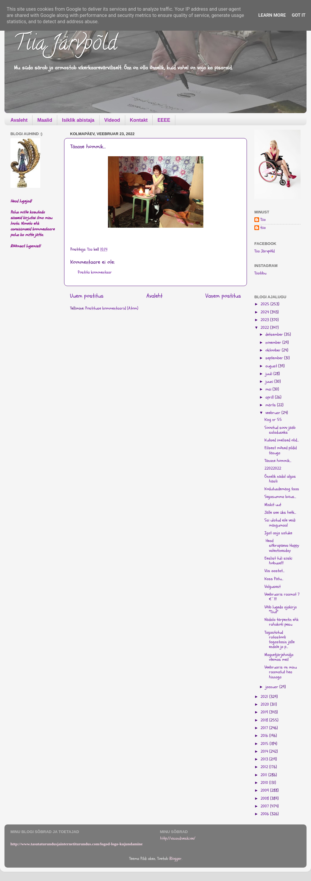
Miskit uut (272, 504)
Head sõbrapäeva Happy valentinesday (281, 545)
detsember (274, 334)
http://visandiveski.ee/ (177, 838)
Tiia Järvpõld (65, 45)
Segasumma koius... (280, 496)
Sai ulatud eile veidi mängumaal (279, 523)
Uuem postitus (86, 296)
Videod (112, 120)
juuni (269, 381)
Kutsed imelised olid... (281, 440)
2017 (265, 728)
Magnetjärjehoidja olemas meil (278, 657)
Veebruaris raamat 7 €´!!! (282, 597)
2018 (265, 720)
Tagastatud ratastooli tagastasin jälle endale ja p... (279, 640)
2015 (265, 743)
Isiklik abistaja (78, 120)
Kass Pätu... (273, 579)
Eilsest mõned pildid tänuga (280, 450)
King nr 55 (273, 419)
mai (269, 389)
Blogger (175, 858)
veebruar (273, 412)
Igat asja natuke (278, 533)
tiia (263, 227)
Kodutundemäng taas (281, 489)
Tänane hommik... (277, 460)
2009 (265, 790)
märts (271, 405)
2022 (265, 327)
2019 (265, 712)
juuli (269, 374)
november (273, 342)
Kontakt (139, 120)
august (271, 366)
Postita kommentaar (95, 272)
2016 (265, 735)
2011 (264, 775)
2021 (265, 696)
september (274, 358)
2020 (265, 704)
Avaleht (18, 120)
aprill (270, 397)
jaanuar (272, 687)
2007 (265, 806)
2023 (265, 320)
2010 (265, 782)
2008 (265, 798)
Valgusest (272, 586)
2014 (265, 751)
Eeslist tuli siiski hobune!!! (278, 561)
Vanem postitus (223, 296)
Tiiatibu (260, 273)
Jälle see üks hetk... (280, 512)
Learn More (272, 15)
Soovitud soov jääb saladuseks (279, 430)
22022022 (272, 468)
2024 (265, 312)
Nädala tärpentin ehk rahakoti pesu (281, 622)
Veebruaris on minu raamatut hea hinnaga (280, 672)
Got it (298, 15)
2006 (265, 814)
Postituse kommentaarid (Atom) (111, 308)
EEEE (163, 120)
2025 (265, 304)
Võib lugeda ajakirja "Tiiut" (280, 609)
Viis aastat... (274, 571)
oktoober (273, 350)
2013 (265, 759)
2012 (265, 767)
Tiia (263, 219)
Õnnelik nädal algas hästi (280, 479)
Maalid (44, 120)
